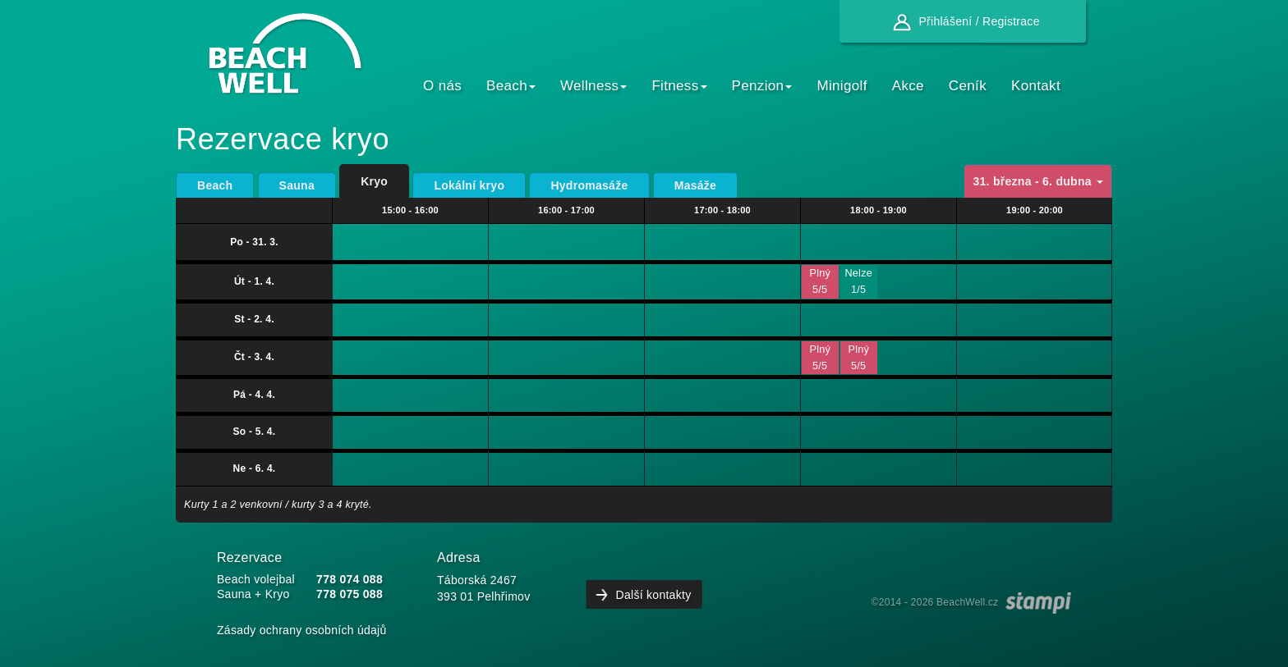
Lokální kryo (469, 185)
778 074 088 (349, 579)
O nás (442, 86)
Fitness (678, 86)
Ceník (968, 86)
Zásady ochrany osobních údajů (302, 630)
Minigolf (841, 86)
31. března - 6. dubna (1038, 181)
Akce (908, 86)
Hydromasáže (589, 185)
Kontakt (1035, 86)
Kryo (374, 181)
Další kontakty (654, 594)
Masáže (695, 185)
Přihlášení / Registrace (962, 21)
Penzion (762, 86)
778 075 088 (349, 594)
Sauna (297, 185)
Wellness (593, 86)
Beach (511, 86)
